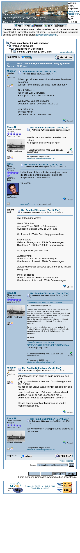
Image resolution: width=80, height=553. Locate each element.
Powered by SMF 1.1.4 (34, 486)
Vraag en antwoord (22, 46)
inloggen (72, 11)
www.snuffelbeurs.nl (28, 204)
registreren (73, 13)
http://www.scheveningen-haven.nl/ (41, 158)
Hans (10, 164)
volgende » (69, 52)
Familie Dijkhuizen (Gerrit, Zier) (34, 51)
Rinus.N (11, 127)
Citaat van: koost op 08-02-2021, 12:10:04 (44, 303)
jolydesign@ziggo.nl (46, 34)
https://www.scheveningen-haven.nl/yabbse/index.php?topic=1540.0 (48, 343)
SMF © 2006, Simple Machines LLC (43, 487)
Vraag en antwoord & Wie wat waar (29, 43)
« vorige (61, 52)
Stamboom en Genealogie (29, 48)
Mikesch (11, 71)
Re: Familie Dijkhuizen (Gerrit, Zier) (49, 127)
